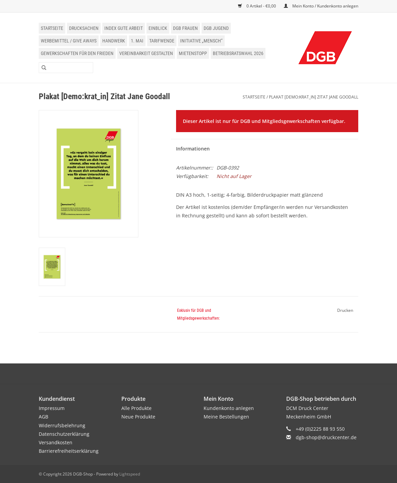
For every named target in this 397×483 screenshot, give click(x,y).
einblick (158, 28)
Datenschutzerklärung (64, 434)
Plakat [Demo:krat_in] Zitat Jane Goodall (313, 97)
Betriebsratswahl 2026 (238, 53)
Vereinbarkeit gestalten (146, 53)
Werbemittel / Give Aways (69, 40)
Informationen (193, 148)
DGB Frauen (185, 28)
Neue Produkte (138, 416)
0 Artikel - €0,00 (257, 6)
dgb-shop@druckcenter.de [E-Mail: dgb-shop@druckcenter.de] (326, 437)
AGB (43, 416)
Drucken (345, 310)
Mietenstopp (193, 53)
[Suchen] (66, 67)
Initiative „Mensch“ (201, 40)
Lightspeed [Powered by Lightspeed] (129, 474)
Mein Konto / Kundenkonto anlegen (321, 6)
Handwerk (113, 40)
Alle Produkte (136, 408)
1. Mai (137, 40)
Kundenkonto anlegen (229, 408)
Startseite (52, 28)
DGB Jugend (216, 28)
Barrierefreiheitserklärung (69, 451)
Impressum (52, 408)
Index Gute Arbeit (123, 28)
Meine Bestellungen (226, 416)
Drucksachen (84, 28)
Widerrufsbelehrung (62, 425)
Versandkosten (55, 442)
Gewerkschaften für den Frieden (77, 53)
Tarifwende (161, 40)
